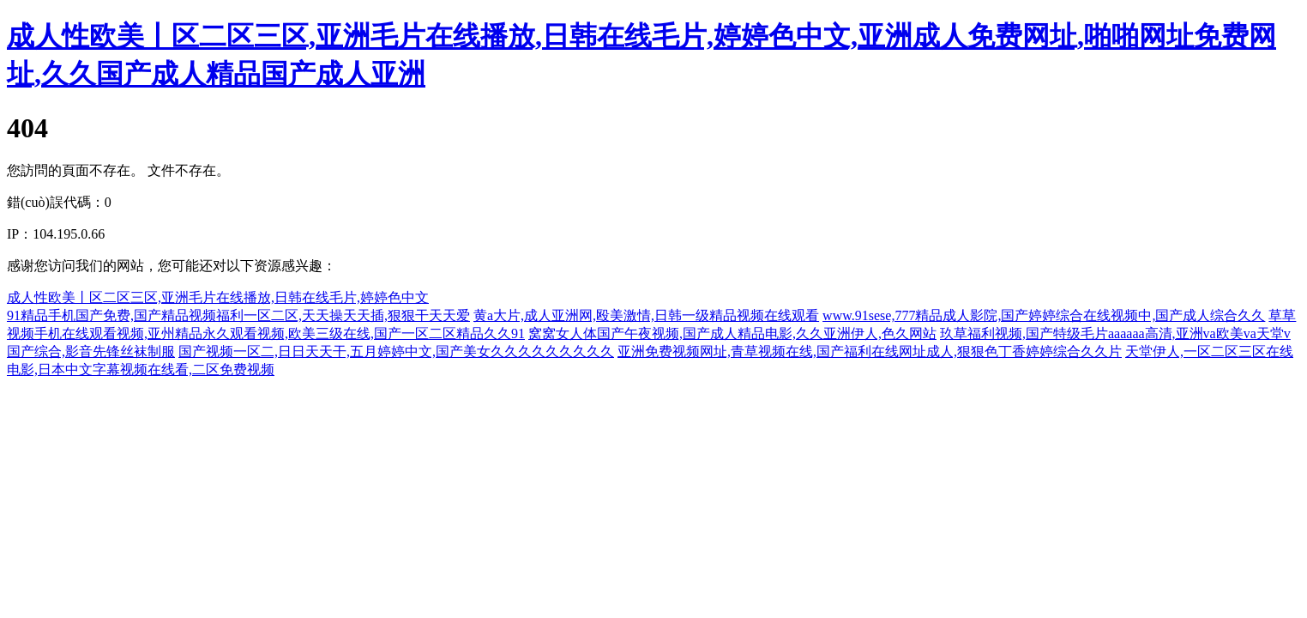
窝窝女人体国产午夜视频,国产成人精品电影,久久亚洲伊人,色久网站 (732, 333)
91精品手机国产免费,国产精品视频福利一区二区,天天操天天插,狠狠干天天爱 (238, 315)
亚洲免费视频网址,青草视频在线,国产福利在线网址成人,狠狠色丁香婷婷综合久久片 (869, 351)
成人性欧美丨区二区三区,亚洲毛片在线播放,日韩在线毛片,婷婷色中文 (218, 297)
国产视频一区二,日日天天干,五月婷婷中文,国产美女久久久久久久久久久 (396, 351)
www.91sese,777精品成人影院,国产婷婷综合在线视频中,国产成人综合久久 (1043, 315)
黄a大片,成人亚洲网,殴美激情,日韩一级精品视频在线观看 (646, 315)
